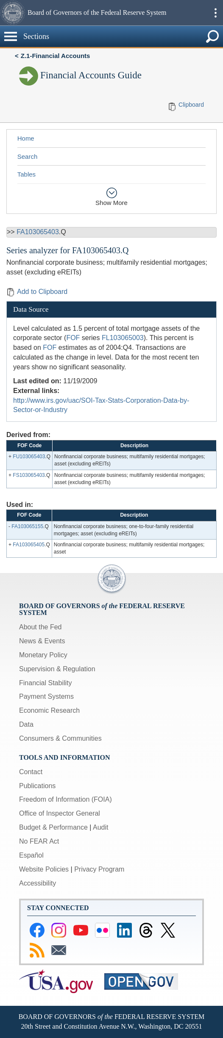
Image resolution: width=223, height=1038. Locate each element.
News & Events (42, 641)
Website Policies (44, 869)
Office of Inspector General (59, 813)
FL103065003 (123, 337)
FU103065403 (29, 456)
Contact (30, 771)
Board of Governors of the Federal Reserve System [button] (97, 12)
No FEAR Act (39, 841)
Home (25, 138)
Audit (100, 827)
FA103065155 (27, 526)
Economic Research (49, 710)
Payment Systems (46, 696)
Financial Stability (45, 682)
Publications (37, 785)
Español (31, 855)
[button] (12, 12)
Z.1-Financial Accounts (55, 55)
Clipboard (191, 104)
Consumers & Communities (60, 738)
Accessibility (37, 883)
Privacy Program (99, 869)
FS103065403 (29, 475)
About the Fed (40, 627)
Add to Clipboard (36, 291)
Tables (26, 174)
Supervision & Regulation (57, 669)
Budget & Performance (53, 827)
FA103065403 (38, 231)
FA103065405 (29, 545)
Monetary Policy (43, 655)
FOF (73, 337)
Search (27, 156)
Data (26, 724)
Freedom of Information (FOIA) (65, 799)
